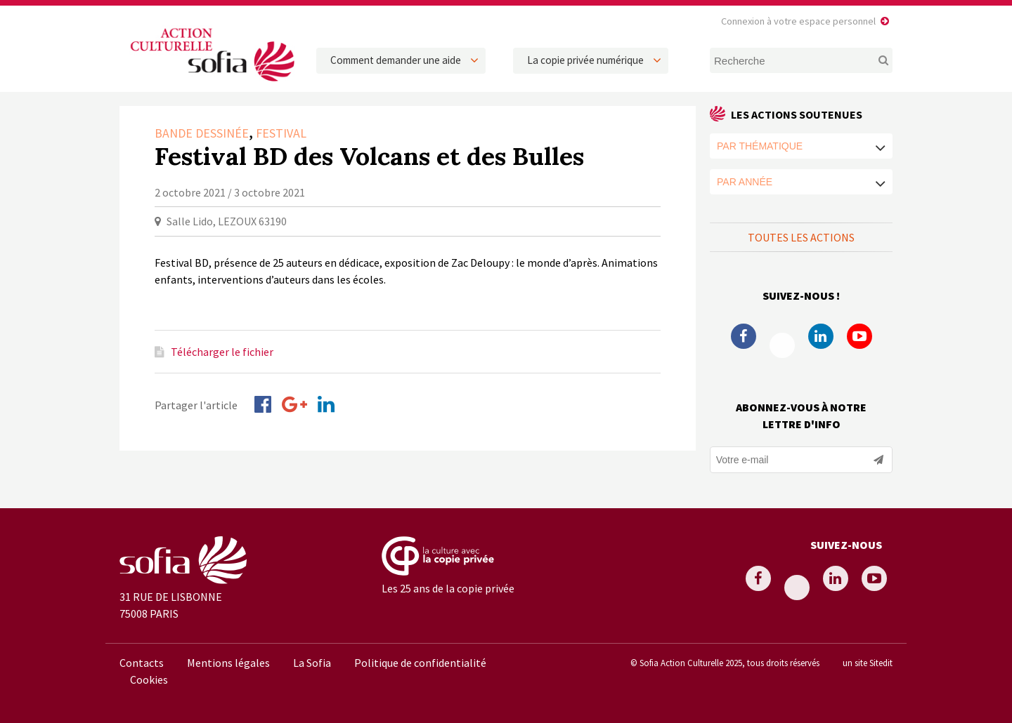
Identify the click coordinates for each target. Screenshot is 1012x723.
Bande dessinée (202, 133)
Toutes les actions (801, 237)
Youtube (859, 336)
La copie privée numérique (585, 60)
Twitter (782, 345)
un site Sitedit (868, 662)
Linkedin (820, 336)
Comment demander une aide (395, 60)
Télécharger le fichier (222, 352)
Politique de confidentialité (420, 663)
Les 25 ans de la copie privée (448, 588)
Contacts (141, 663)
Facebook (743, 336)
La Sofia (312, 663)
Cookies (149, 679)
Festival (281, 133)
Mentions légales (228, 663)
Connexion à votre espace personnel (798, 21)
